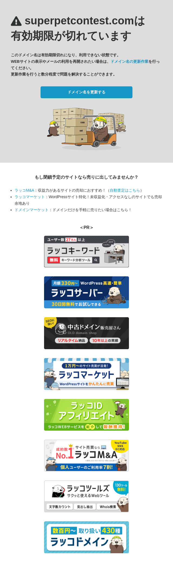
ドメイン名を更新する (86, 92)
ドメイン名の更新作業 (129, 61)
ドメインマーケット (32, 210)
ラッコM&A (24, 190)
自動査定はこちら (125, 190)
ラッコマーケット (30, 197)
